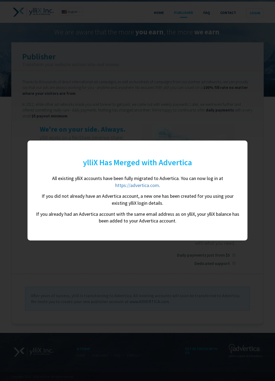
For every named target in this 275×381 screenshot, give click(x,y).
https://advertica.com (137, 185)
